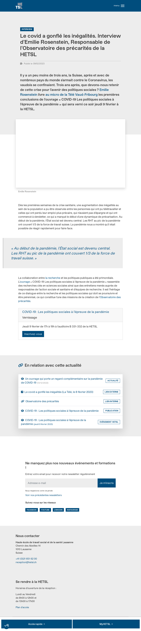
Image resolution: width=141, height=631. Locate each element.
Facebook (32, 510)
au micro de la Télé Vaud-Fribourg (71, 95)
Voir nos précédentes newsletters (43, 495)
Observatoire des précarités (40, 402)
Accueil (19, 6)
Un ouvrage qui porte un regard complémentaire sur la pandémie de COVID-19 (62, 381)
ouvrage (25, 282)
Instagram (72, 510)
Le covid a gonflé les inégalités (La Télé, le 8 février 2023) (57, 392)
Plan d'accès (22, 608)
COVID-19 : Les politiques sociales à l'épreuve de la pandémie (65, 312)
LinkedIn (58, 510)
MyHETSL (105, 624)
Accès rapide (35, 624)
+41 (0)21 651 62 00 (26, 559)
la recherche (52, 278)
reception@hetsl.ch (26, 562)
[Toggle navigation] (122, 6)
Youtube (45, 510)
